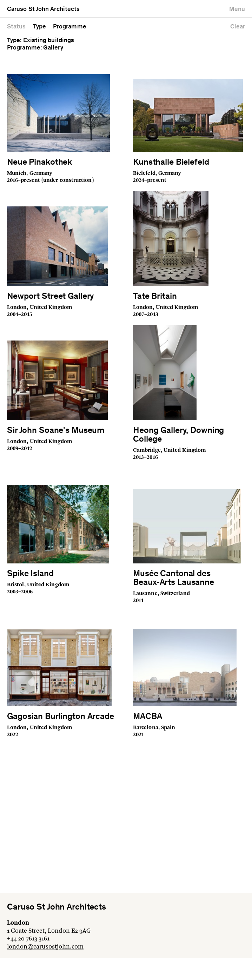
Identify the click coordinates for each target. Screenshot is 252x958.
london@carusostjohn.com (45, 947)
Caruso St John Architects (43, 9)
